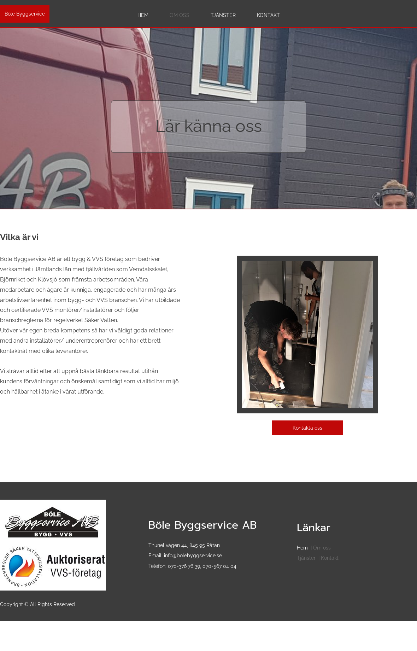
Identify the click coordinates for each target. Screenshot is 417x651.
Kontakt (330, 558)
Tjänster (306, 558)
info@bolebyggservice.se (193, 555)
